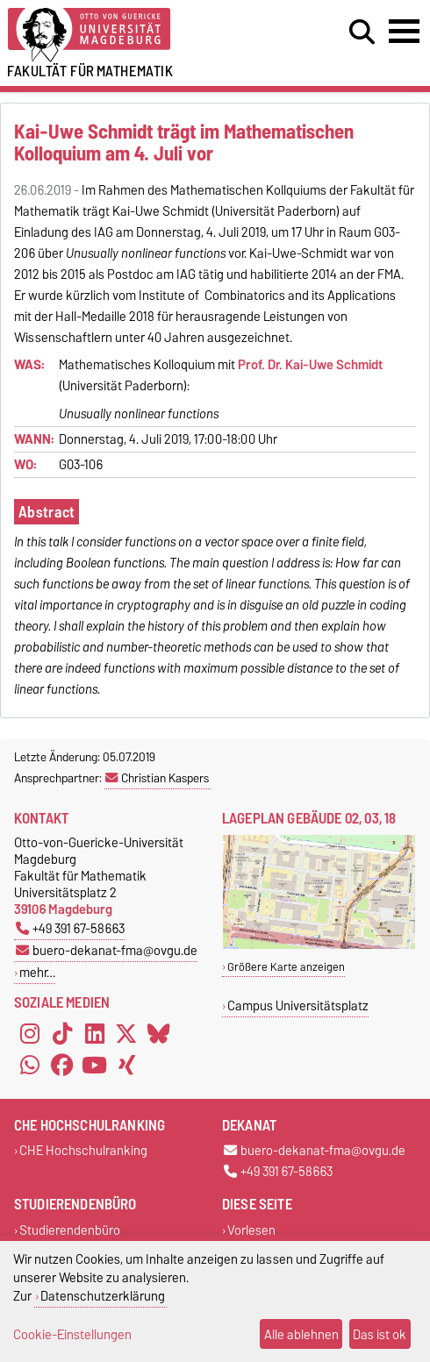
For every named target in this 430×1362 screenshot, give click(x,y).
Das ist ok (379, 1334)
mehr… (37, 972)
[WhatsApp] (30, 1065)
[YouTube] (95, 1065)
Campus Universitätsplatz (298, 1005)
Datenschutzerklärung (102, 1296)
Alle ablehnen (301, 1334)
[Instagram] (30, 1034)
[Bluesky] (159, 1034)
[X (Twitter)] (126, 1034)
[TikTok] (62, 1034)
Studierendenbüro (69, 1230)
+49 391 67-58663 (70, 928)
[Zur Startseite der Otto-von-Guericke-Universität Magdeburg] (131, 35)
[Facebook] (62, 1065)
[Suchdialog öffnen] (362, 32)
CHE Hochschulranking (83, 1151)
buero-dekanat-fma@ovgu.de (106, 950)
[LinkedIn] (95, 1034)
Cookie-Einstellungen (72, 1334)
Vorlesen (251, 1230)
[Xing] (126, 1065)
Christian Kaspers (157, 777)
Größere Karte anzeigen (286, 967)
